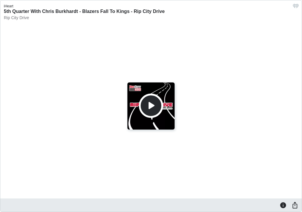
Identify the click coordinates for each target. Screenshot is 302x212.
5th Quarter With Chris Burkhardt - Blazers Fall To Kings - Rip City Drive (84, 11)
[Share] (295, 205)
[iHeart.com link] (296, 7)
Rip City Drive (16, 17)
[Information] (283, 205)
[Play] (151, 106)
